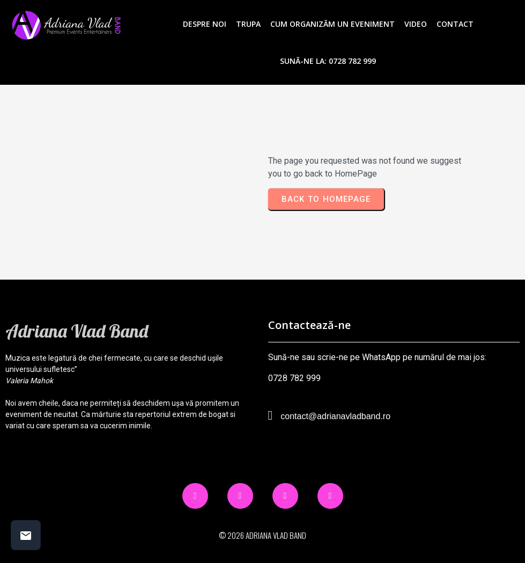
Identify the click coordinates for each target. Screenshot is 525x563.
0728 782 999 (294, 378)
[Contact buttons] (26, 535)
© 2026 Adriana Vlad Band (262, 535)
